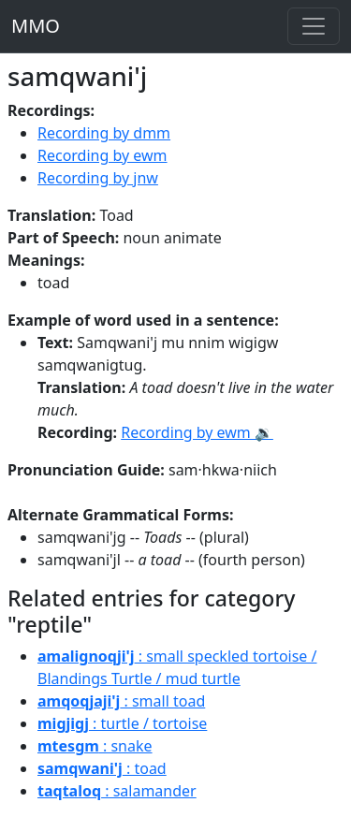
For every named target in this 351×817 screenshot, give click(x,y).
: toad (102, 768)
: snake (95, 746)
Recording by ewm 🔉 (197, 432)
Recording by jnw (97, 178)
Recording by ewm (102, 155)
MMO (35, 25)
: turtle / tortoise (122, 723)
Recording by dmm (103, 133)
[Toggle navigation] (313, 26)
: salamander (117, 791)
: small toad (121, 701)
